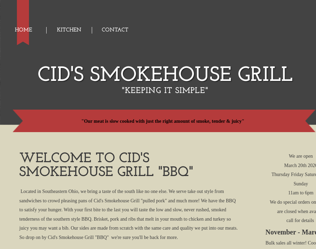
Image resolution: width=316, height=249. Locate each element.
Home (23, 30)
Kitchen (69, 30)
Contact (115, 30)
